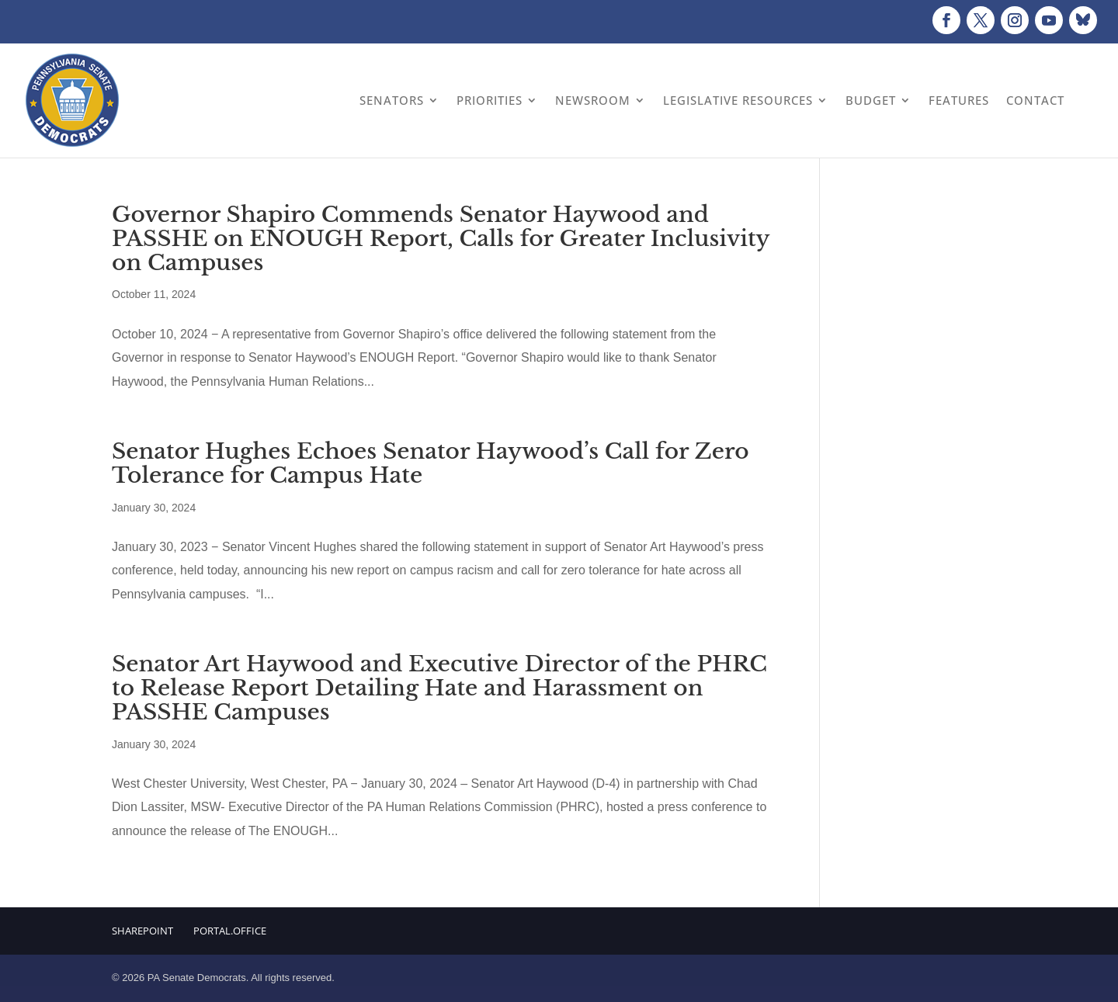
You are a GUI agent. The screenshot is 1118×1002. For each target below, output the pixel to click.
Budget (870, 100)
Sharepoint (142, 931)
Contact (1035, 100)
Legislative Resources (738, 100)
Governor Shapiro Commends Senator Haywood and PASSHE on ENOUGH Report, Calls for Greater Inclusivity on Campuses (440, 238)
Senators (391, 100)
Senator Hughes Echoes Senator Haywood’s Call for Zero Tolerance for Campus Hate (430, 463)
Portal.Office (229, 931)
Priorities (490, 100)
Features (959, 100)
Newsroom (592, 100)
